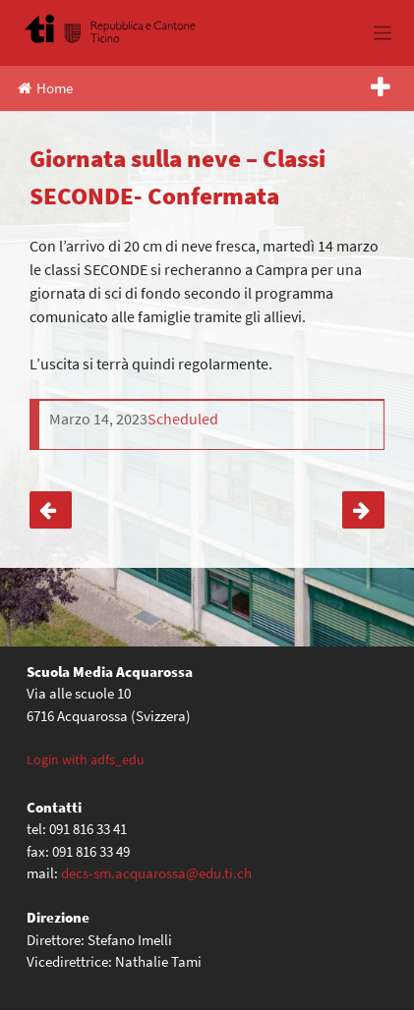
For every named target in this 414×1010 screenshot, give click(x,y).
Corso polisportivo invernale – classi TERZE (51, 510)
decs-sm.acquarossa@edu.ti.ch (156, 873)
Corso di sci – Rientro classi (363, 510)
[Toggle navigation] (383, 33)
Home (45, 88)
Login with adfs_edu (86, 759)
